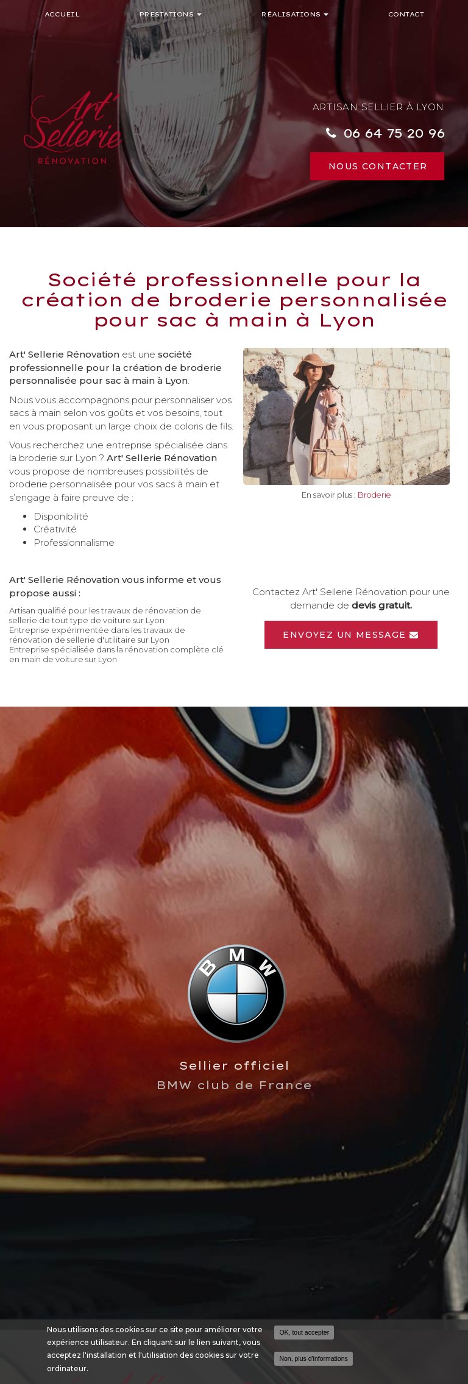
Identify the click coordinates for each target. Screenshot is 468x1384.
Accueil (62, 14)
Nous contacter (378, 166)
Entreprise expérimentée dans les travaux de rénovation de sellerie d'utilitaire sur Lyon (97, 634)
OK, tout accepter (304, 1332)
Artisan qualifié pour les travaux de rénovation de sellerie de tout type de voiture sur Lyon (105, 615)
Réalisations (294, 14)
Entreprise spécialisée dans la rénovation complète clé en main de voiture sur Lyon (116, 654)
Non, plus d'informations (313, 1358)
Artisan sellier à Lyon (379, 107)
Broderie (374, 495)
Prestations (170, 14)
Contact (406, 14)
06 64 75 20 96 (393, 133)
